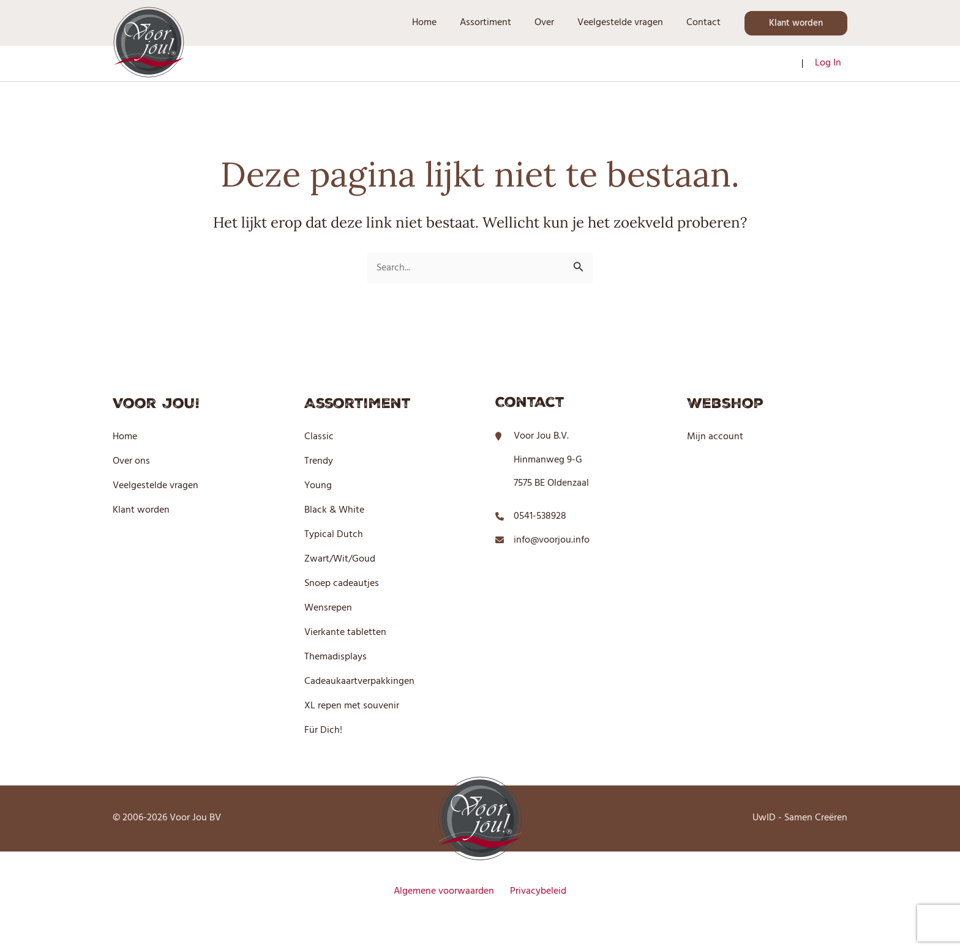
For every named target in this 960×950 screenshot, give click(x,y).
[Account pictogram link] (828, 63)
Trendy (318, 461)
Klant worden (141, 510)
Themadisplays (335, 657)
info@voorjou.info (552, 540)
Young (318, 486)
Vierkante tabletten (345, 632)
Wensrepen (328, 608)
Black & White (334, 510)
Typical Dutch (333, 535)
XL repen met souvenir (351, 706)
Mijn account (715, 437)
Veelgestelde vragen (155, 486)
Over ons (131, 461)
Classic (319, 437)
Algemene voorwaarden (447, 891)
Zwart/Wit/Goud (339, 559)
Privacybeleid (535, 891)
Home (125, 437)
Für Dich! (323, 730)
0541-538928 (540, 516)
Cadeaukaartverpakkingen (359, 681)
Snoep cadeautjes (341, 584)
